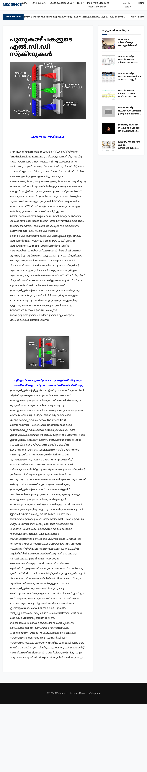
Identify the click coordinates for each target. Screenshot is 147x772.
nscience (12, 5)
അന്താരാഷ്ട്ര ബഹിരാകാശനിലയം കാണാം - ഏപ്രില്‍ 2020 (129, 76)
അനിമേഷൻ (39, 3)
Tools (79, 3)
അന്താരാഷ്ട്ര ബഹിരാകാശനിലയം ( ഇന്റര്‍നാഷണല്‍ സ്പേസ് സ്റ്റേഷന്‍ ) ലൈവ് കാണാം (129, 110)
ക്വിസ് (24, 3)
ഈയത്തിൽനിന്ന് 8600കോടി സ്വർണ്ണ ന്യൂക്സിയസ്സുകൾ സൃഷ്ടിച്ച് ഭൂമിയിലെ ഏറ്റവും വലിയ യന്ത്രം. (73, 16)
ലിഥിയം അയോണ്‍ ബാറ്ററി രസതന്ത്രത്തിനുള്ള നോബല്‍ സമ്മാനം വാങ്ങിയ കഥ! (129, 145)
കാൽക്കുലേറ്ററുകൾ (61, 3)
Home (141, 3)
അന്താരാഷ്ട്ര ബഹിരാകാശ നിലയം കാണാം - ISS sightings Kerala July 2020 (129, 59)
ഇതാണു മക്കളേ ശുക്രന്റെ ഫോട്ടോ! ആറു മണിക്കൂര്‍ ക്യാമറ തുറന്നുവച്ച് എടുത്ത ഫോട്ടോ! (129, 128)
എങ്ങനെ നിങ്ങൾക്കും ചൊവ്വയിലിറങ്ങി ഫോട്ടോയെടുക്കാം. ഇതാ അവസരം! (129, 42)
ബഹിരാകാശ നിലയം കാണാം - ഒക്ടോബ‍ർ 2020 (128, 93)
